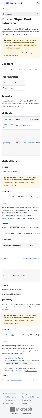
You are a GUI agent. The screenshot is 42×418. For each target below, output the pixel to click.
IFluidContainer (31, 371)
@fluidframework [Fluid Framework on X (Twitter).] (9, 394)
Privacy (24, 394)
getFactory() (7, 142)
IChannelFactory (28, 142)
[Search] (38, 3)
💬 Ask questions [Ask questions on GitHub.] (9, 400)
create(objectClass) (8, 218)
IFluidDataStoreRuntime (31, 258)
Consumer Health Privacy (30, 397)
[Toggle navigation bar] (3, 3)
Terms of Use (26, 400)
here (16, 55)
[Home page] (3, 9)
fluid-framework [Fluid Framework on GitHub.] (9, 397)
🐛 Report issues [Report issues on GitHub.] (8, 403)
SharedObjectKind (8, 103)
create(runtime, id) (11, 368)
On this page (7, 14)
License (24, 403)
